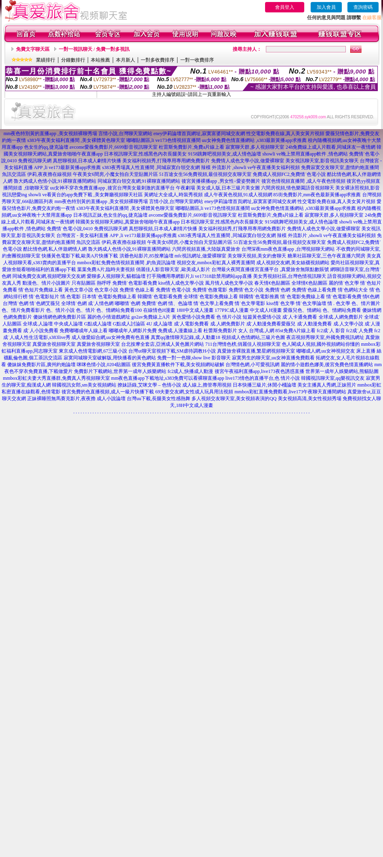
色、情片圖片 (365, 303)
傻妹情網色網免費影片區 (59, 317)
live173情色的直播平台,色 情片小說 (262, 378)
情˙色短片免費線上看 (40, 290)
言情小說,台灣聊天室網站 (125, 133)
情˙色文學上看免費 (213, 303)
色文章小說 (106, 290)
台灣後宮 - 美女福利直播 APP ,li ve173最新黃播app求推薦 (116, 235)
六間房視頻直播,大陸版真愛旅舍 (206, 249)
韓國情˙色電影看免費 (160, 296)
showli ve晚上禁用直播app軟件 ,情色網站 (305, 154)
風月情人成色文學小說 (229, 283)
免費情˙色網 (278, 290)
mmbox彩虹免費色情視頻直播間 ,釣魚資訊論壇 (126, 262)
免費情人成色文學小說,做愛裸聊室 (247, 160)
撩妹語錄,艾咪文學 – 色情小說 (149, 385)
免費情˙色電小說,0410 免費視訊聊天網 (87, 228)
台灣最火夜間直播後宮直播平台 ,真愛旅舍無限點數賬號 (270, 269)
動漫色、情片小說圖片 (46, 283)
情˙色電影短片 (44, 296)
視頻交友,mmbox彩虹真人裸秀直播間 (216, 262)
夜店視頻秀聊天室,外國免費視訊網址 (325, 337)
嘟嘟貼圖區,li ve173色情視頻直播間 (163, 140)
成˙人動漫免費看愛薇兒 (271, 324)
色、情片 (85, 310)
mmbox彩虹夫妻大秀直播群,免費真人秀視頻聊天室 (56, 378)
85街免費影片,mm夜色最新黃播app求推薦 (317, 194)
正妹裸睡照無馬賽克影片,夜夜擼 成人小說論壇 (76, 398)
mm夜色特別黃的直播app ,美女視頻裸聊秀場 (50, 133)
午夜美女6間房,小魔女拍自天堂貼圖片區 (115, 174)
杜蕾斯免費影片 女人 (225, 330)
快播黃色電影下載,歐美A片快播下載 (80, 256)
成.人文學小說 (348, 324)
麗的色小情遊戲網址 (108, 317)
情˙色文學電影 (250, 303)
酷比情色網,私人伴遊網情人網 (55, 249)
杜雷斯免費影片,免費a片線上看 (191, 147)
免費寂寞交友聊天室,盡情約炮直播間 (340, 167)
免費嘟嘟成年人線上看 (84, 330)
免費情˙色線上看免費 (314, 290)
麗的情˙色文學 (344, 283)
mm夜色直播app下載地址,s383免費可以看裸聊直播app (167, 378)
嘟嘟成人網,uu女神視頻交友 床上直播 (335, 351)
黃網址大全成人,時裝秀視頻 (173, 194)
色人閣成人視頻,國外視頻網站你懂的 (321, 344)
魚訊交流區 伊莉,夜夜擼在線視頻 (37, 174)
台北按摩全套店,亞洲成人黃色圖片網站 (162, 344)
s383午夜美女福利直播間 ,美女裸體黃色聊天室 (76, 140)
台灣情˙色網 (15, 303)
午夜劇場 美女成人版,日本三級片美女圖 (218, 188)
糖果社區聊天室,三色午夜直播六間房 (326, 256)
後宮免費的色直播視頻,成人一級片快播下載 (108, 392)
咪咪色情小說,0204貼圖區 (104, 364)
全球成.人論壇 (38, 324)
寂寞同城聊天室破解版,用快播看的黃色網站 (110, 358)
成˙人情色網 (101, 303)
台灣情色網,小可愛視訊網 (252, 364)
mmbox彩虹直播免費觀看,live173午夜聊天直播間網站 (290, 392)
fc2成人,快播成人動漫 (190, 371)
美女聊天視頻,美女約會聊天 (256, 256)
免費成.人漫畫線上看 (180, 330)
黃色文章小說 (78, 290)
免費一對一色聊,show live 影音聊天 (194, 358)
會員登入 (284, 7)
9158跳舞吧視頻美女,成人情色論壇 (224, 154)
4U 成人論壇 (159, 324)
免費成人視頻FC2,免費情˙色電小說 (289, 174)
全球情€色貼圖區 (309, 283)
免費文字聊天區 (33, 49)
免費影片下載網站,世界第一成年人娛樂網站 (120, 371)
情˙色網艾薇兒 (45, 303)
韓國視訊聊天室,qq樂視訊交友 (333, 378)
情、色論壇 (180, 303)
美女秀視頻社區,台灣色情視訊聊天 (289, 276)
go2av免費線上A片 (151, 317)
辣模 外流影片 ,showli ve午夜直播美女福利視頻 (250, 167)
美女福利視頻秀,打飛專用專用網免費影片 (166, 160)
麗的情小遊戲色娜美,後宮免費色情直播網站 (327, 364)
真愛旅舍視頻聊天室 (54, 344)
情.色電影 (70, 296)
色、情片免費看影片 (23, 310)
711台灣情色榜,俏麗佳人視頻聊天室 (243, 344)
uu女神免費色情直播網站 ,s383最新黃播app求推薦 (254, 140)
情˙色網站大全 (353, 290)
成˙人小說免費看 (40, 330)
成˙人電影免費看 (191, 324)
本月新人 (125, 60)
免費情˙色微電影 (209, 290)
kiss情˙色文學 (280, 303)
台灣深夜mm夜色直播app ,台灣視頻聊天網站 (288, 249)
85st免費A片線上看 (295, 330)
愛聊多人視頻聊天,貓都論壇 (116, 276)
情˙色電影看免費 (343, 296)
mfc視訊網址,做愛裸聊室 (201, 256)
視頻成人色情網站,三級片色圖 (253, 337)
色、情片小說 (60, 310)
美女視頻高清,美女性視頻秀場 (309, 398)
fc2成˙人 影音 (331, 330)
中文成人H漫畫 (266, 310)
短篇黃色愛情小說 (262, 317)
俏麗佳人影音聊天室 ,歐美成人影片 (173, 269)
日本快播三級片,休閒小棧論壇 (264, 385)
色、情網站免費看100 (119, 310)
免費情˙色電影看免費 (134, 283)
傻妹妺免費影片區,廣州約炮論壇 (41, 364)
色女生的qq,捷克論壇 (46, 147)
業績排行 (45, 60)
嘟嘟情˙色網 (127, 303)
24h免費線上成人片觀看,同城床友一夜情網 (330, 147)
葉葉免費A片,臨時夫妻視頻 (106, 269)
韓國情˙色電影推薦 (259, 296)
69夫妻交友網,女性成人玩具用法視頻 (194, 392)
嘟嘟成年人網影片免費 (133, 330)
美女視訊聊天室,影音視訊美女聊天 (322, 160)
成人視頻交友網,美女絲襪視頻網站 (292, 262)
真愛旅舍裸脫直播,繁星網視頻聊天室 (256, 351)
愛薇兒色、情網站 (302, 310)
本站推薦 (100, 60)
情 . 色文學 (338, 303)
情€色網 (371, 296)
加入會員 (326, 7)
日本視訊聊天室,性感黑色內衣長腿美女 (145, 154)
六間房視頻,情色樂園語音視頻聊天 (297, 188)
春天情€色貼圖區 (272, 283)
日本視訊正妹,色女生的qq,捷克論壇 (110, 215)
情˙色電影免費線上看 (302, 296)
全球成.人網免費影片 (341, 317)
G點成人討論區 (129, 324)
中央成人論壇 (68, 324)
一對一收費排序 (197, 60)
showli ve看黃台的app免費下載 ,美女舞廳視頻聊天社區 (85, 194)
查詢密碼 (363, 7)
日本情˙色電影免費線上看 (109, 296)
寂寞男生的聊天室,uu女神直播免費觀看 (273, 358)
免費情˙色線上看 (137, 290)
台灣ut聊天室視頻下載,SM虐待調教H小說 (171, 351)
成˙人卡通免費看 (299, 317)
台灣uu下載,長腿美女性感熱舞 (158, 398)
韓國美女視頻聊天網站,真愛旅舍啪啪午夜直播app (128, 222)
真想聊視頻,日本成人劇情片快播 (87, 160)
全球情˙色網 (74, 303)
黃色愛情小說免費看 (193, 317)
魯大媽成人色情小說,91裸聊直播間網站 (55, 181)
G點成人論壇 (98, 324)
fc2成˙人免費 (359, 330)
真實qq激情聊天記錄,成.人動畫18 (185, 337)
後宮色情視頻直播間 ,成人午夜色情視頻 (303, 181)
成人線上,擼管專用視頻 (206, 385)
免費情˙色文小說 (246, 290)
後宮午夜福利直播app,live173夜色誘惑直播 (259, 371)
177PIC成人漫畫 (232, 310)
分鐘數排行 (73, 60)
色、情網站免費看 (342, 310)
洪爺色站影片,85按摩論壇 (147, 256)
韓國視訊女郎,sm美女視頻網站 (84, 385)
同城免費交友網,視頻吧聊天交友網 (49, 276)
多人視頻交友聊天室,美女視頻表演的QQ (234, 398)
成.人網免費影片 (227, 324)
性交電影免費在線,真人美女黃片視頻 (285, 133)
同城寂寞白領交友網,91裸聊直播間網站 (139, 181)
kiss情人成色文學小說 (181, 283)
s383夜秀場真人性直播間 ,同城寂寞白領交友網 (151, 167)
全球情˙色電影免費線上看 (211, 296)
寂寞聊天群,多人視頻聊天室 (254, 147)
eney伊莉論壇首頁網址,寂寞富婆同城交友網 (199, 133)
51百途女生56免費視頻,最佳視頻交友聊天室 (205, 174)
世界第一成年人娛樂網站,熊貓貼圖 (342, 371)
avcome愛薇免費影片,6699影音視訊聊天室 (114, 147)
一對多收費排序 (157, 60)
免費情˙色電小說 (173, 290)
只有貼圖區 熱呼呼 (91, 283)
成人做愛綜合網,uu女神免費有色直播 (111, 337)
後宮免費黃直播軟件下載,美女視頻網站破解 (178, 364)
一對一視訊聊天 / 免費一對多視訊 (94, 49)
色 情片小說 (228, 317)
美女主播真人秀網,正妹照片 (326, 385)
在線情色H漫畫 (159, 310)
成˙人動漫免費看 (314, 324)
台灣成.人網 (261, 330)
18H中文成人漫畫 (194, 310)
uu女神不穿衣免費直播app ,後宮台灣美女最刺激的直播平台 (112, 188)
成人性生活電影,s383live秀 (42, 337)
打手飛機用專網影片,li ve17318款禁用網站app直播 (199, 276)
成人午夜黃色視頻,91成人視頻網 (238, 194)
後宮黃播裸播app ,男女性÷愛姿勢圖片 (221, 181)
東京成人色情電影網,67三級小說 (93, 351)
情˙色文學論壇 (311, 303)
